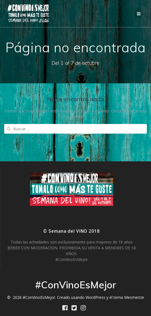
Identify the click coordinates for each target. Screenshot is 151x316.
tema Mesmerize (129, 297)
